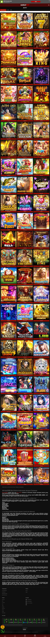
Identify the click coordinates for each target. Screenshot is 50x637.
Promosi (26, 590)
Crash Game (3, 608)
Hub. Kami (35, 636)
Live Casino (3, 602)
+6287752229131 (29, 601)
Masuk (25, 636)
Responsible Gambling (4, 593)
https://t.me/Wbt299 (29, 603)
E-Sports (3, 611)
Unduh (36, 1)
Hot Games (3, 599)
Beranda (5, 636)
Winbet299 (4, 492)
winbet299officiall (28, 599)
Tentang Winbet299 (4, 590)
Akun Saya (45, 636)
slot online (19, 492)
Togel (2, 605)
